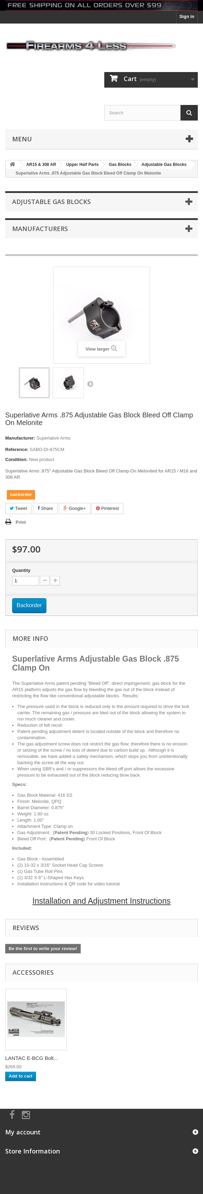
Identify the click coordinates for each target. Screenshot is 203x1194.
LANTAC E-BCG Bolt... (100, 1058)
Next (90, 383)
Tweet (18, 508)
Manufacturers (40, 228)
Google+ (74, 508)
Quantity (21, 570)
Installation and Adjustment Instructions (102, 900)
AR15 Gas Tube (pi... (29, 1058)
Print (21, 522)
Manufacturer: (20, 438)
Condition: (16, 459)
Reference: (16, 449)
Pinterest (107, 508)
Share (45, 508)
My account (23, 1132)
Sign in (186, 16)
